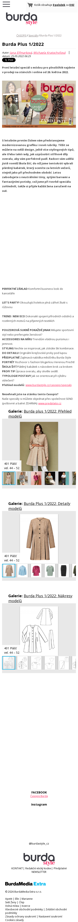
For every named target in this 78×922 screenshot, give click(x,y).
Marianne (27, 899)
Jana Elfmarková (21, 53)
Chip (21, 902)
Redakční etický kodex (38, 868)
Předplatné (60, 868)
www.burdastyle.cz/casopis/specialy (49, 385)
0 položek (59, 5)
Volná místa (12, 906)
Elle (17, 899)
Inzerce (26, 906)
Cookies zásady (14, 920)
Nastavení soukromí (50, 916)
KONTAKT (17, 868)
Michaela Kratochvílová (49, 53)
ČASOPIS (21, 35)
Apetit (8, 899)
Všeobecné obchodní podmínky (24, 909)
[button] (72, 425)
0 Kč (71, 5)
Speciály (33, 35)
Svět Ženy (10, 902)
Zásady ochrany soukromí (20, 916)
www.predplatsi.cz (49, 403)
